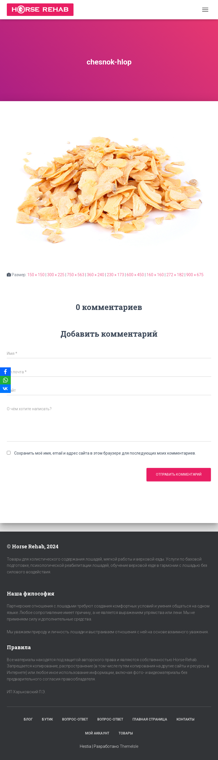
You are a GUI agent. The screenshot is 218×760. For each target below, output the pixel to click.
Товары (126, 733)
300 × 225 (55, 274)
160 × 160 (155, 274)
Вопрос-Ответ (75, 719)
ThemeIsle (129, 746)
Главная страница (150, 719)
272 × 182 (175, 274)
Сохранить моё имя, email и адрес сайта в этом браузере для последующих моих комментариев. (105, 453)
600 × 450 (135, 274)
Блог (28, 719)
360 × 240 (95, 274)
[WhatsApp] (5, 380)
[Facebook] (5, 371)
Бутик (47, 719)
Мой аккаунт (97, 733)
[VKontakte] (5, 388)
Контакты (185, 719)
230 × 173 (115, 274)
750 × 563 (75, 274)
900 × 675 (195, 274)
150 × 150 (36, 274)
